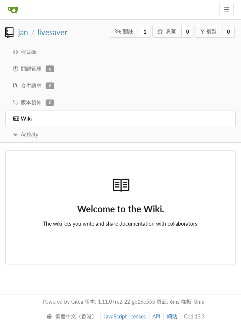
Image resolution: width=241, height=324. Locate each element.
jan (23, 32)
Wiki (22, 118)
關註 (124, 31)
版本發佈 (33, 102)
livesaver (52, 32)
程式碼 (24, 52)
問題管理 (33, 68)
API (156, 316)
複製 (209, 31)
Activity (25, 134)
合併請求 (33, 85)
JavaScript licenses (124, 316)
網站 (172, 316)
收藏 (166, 31)
